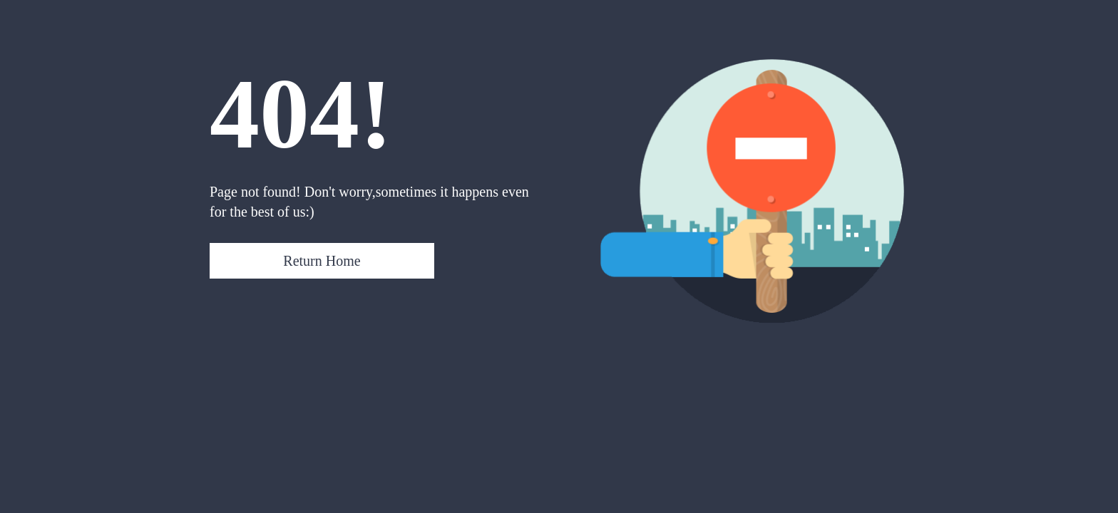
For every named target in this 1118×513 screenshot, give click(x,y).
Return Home (321, 261)
